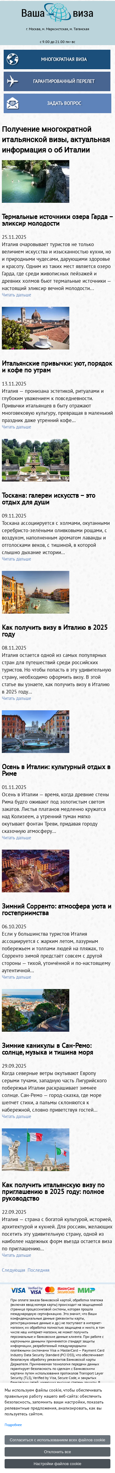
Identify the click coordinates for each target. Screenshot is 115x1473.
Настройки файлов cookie (58, 1463)
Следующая (13, 1270)
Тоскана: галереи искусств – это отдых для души (48, 498)
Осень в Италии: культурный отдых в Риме (56, 770)
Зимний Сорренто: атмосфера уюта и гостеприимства (56, 909)
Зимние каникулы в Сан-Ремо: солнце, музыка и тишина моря (47, 1048)
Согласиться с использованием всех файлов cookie (57, 1440)
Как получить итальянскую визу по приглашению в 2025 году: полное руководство (53, 1191)
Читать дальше (16, 295)
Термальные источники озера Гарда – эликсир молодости (57, 220)
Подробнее (13, 1424)
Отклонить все (57, 1452)
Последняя (38, 1270)
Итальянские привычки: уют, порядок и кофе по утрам (57, 366)
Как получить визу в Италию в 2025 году (55, 630)
